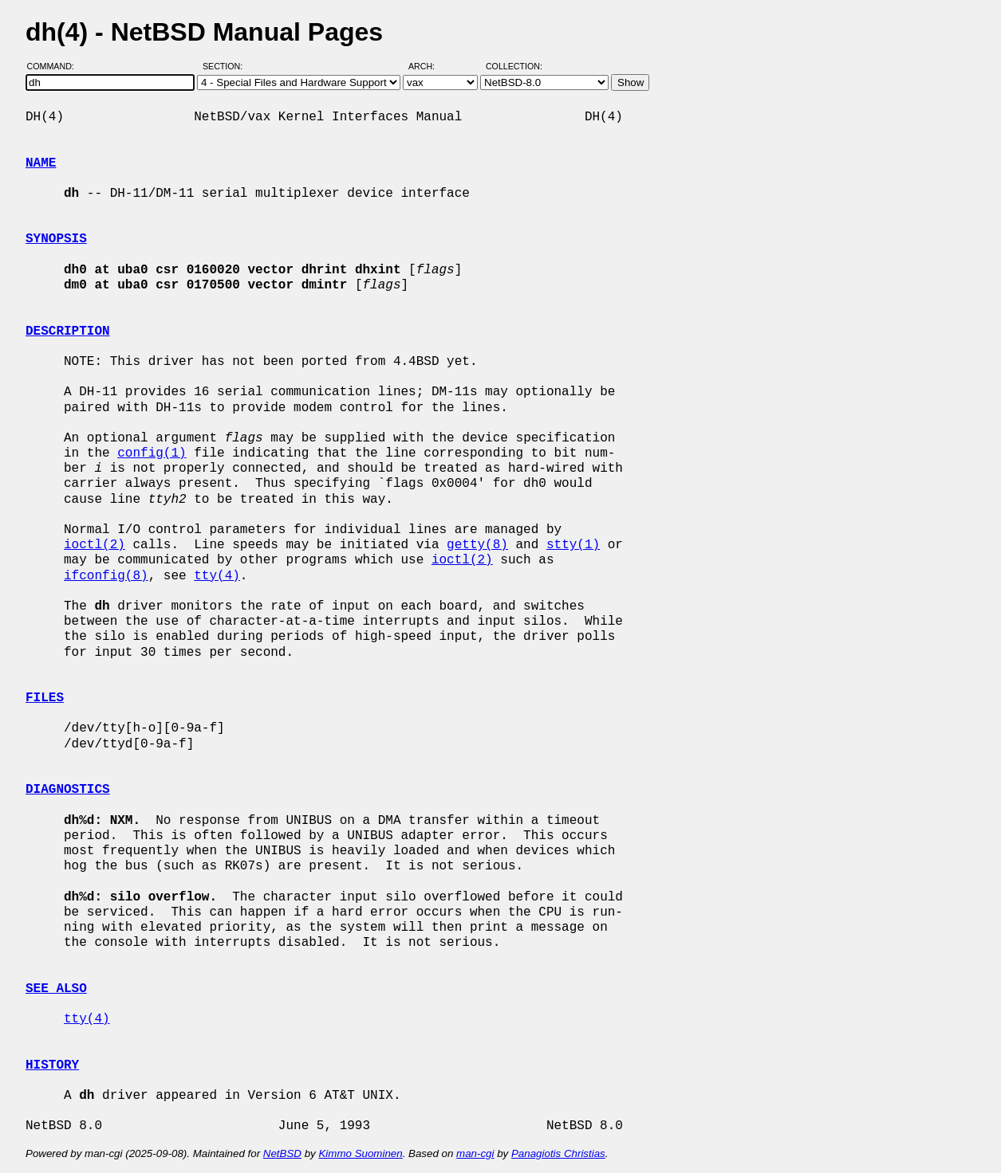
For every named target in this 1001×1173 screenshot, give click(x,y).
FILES (45, 698)
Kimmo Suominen (360, 1153)
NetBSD (282, 1153)
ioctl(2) (94, 545)
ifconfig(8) (106, 576)
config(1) (151, 453)
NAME (41, 163)
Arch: (428, 66)
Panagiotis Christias (558, 1153)
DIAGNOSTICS (68, 789)
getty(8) (477, 545)
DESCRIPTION (68, 331)
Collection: (514, 66)
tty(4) (217, 576)
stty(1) (573, 545)
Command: (55, 66)
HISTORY (52, 1065)
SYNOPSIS (56, 239)
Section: (226, 66)
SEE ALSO (56, 989)
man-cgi (475, 1153)
